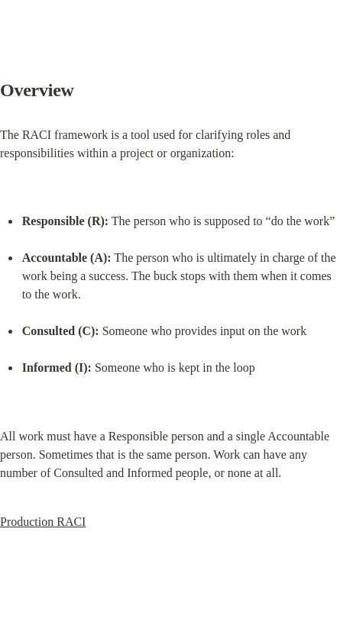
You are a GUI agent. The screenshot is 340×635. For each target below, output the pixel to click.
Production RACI (43, 521)
